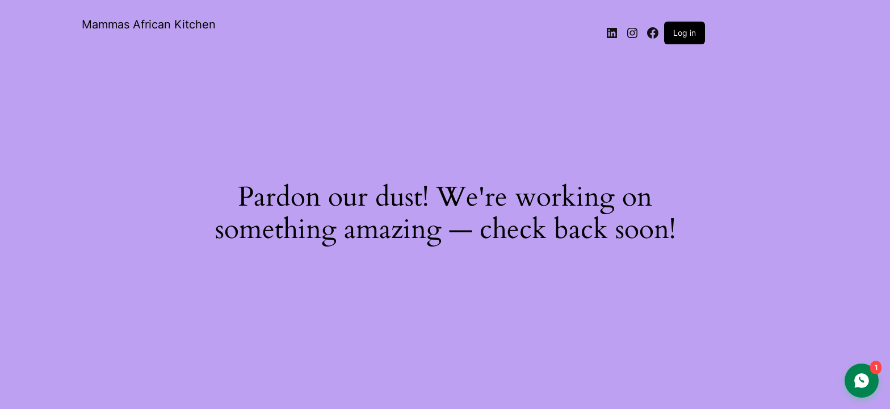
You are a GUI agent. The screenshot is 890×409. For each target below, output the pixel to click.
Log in (684, 32)
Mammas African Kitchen (149, 24)
